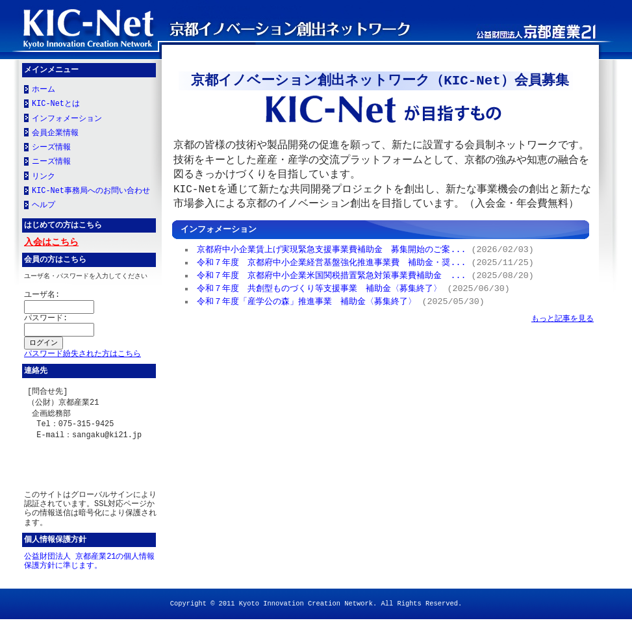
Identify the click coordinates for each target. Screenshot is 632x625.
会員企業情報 (55, 134)
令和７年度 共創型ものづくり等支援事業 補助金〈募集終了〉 (319, 288)
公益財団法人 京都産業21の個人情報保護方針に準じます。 (89, 567)
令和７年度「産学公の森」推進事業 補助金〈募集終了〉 (307, 301)
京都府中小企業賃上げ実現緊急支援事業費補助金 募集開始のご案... (331, 249)
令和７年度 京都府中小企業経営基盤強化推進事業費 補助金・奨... (331, 262)
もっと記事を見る (562, 318)
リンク (43, 178)
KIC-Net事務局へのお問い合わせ (91, 192)
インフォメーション (67, 120)
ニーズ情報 (51, 163)
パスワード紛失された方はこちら (82, 357)
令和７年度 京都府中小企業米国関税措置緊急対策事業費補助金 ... (331, 275)
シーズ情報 (51, 149)
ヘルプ (43, 206)
